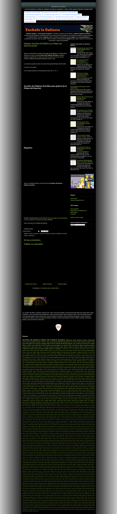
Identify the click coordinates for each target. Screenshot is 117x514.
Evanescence (83, 407)
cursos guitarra (75, 348)
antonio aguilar (48, 474)
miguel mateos (48, 400)
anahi (27, 417)
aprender (38, 342)
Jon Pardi (92, 452)
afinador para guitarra (90, 416)
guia (86, 485)
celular (80, 478)
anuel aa (54, 474)
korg (84, 426)
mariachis (38, 376)
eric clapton (59, 381)
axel (94, 354)
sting (90, 431)
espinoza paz (66, 352)
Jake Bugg (49, 409)
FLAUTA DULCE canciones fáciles (45, 16)
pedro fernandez (50, 500)
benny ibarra (76, 417)
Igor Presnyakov (72, 450)
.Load (23, 436)
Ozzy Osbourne (76, 462)
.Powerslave (49, 386)
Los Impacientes (67, 457)
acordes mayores (35, 391)
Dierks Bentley (39, 447)
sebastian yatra (74, 385)
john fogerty (57, 426)
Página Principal (47, 284)
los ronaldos (60, 428)
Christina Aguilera (29, 445)
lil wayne (55, 493)
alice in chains (68, 472)
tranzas (42, 404)
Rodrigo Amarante (76, 466)
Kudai (48, 410)
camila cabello (25, 478)
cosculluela (45, 367)
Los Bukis (28, 390)
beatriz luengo (70, 417)
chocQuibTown (25, 479)
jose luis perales (76, 426)
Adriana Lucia (29, 438)
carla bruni (49, 478)
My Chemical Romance (37, 390)
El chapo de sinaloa (75, 447)
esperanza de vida (68, 483)
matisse (39, 359)
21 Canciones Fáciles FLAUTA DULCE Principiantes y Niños (83, 61)
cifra (35, 479)
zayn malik (29, 435)
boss (55, 476)
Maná (31, 343)
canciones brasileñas (34, 478)
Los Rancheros (75, 457)
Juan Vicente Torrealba (66, 454)
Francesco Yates (81, 448)
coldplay (58, 352)
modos (71, 429)
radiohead (56, 385)
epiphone (54, 483)
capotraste (25, 393)
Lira (26, 457)
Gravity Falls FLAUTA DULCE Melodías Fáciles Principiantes (85, 98)
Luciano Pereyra (35, 459)
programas (32, 402)
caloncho (77, 476)
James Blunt (48, 452)
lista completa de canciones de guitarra (37, 219)
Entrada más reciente (31, 284)
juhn (91, 490)
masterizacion (25, 400)
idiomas (86, 381)
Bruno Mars (37, 357)
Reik (70, 345)
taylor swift (59, 359)
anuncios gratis (38, 362)
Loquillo (66, 410)
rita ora (80, 502)
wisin (72, 359)
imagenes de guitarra (52, 360)
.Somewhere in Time (44, 378)
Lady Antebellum (66, 455)
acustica (36, 472)
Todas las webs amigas (76, 217)
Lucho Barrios (38, 412)
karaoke (43, 492)
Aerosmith (54, 386)
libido (41, 369)
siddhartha (77, 431)
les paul (48, 428)
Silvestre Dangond (50, 414)
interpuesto (77, 486)
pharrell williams (62, 500)
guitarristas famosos (74, 381)
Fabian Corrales (42, 448)
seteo (67, 402)
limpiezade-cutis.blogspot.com (78, 210)
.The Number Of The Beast (56, 378)
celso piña (81, 419)
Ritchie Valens (74, 390)
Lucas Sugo (28, 459)
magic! (87, 428)
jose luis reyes (66, 490)
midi (71, 497)
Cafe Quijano (73, 441)
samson (37, 504)
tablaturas (31, 235)
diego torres (58, 393)
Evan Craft (30, 448)
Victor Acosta (57, 471)
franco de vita (64, 395)
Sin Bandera (53, 352)
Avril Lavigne (82, 386)
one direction (65, 345)
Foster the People (73, 448)
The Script (50, 469)
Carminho (24, 443)
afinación (28, 67)
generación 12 (44, 485)
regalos (61, 502)
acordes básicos (26, 391)
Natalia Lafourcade (48, 390)
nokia (59, 498)
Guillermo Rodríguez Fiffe (44, 450)
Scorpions (89, 390)
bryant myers (38, 419)
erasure (57, 483)
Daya (93, 445)
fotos (67, 381)
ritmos (29, 347)
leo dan (84, 374)
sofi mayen (54, 505)
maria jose (66, 495)
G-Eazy (86, 448)
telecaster (78, 505)
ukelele (74, 360)
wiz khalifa (77, 509)
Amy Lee (80, 438)
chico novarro (35, 421)
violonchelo (29, 371)
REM (69, 390)
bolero (52, 476)
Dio (70, 407)
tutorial (29, 386)
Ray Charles (45, 466)
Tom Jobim (63, 469)
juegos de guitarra (84, 367)
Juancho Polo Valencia (82, 454)
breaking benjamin (64, 476)
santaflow (73, 431)
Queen (24, 354)
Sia (33, 379)
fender (90, 362)
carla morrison (72, 362)
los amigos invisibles (65, 493)
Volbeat (24, 416)
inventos (26, 488)
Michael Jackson (80, 371)
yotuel (89, 433)
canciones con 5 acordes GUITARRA (68, 12)
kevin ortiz (61, 397)
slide (74, 402)
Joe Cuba (76, 452)
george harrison (65, 424)
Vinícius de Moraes (71, 471)
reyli (60, 385)
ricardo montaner (66, 385)
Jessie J (54, 409)
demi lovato (36, 423)
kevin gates (63, 492)
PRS (81, 462)
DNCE (47, 388)
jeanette (79, 488)
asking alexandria (53, 417)
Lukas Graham (54, 459)
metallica (29, 345)
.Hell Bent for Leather (81, 435)
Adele (52, 355)
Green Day (43, 345)
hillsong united (34, 397)
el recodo (36, 355)
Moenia (32, 462)
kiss (81, 374)
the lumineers (91, 402)
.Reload (33, 405)
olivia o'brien (84, 498)
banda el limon (65, 362)
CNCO (60, 355)
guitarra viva (69, 342)
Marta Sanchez (57, 460)
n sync (44, 498)
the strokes (25, 404)
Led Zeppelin (90, 360)
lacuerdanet (25, 493)
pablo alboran (64, 347)
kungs (86, 492)
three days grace (67, 359)
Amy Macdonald (85, 438)
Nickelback (89, 412)
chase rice (92, 478)
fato (46, 395)
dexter (73, 481)
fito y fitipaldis (69, 355)
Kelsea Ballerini (35, 410)
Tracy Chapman (73, 469)
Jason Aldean (54, 452)
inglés (90, 381)
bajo (64, 342)
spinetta (64, 505)
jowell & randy (81, 490)
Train (93, 390)
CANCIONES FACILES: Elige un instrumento (64, 16)
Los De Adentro (60, 457)
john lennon (44, 354)
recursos (53, 19)
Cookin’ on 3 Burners (46, 445)
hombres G (41, 374)
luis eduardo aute (72, 428)
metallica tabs (51, 429)
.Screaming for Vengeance (50, 405)
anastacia (24, 474)
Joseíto (58, 454)
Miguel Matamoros (77, 412)
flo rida (58, 395)
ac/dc (78, 342)
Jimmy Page (60, 409)
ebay (26, 483)
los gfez (37, 398)
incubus (62, 486)
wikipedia (79, 360)
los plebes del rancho (61, 233)
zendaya (31, 510)
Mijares (90, 460)
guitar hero (90, 485)
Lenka (76, 455)
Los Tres (73, 371)
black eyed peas (91, 417)
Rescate (50, 466)
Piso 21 (65, 390)
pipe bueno (69, 500)
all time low (81, 472)
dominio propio (91, 481)
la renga (88, 397)
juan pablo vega (29, 383)
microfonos (61, 429)
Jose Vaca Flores (53, 454)
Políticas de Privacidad (30, 21)
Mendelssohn (71, 460)
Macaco (49, 412)
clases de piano (26, 342)
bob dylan (86, 391)
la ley (55, 383)
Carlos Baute (25, 388)
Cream (60, 445)
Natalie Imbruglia (51, 462)
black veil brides (26, 419)
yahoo (86, 433)
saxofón (49, 504)
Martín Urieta (64, 460)
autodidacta (92, 366)
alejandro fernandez (31, 354)
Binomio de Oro (83, 440)
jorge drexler (63, 426)
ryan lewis (32, 504)
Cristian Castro (42, 388)
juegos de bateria (37, 383)
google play (65, 485)
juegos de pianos (43, 364)
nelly (47, 498)
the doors (24, 386)
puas (61, 431)
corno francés (80, 479)
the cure (40, 433)
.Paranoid (36, 378)
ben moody (37, 476)
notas (78, 350)
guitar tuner (81, 395)
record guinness (44, 502)
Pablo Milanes (91, 462)
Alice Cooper (25, 407)
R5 (27, 414)
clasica (63, 479)
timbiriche (28, 507)
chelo (71, 373)
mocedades (77, 497)
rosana (49, 376)
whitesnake (66, 509)
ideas (52, 486)
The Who (55, 469)
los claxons (60, 360)
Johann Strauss (86, 452)
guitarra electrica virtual (83, 424)
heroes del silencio (41, 360)
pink (32, 385)
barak (23, 476)
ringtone (76, 502)
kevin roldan (68, 397)
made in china (31, 495)
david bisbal (25, 360)
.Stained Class (59, 436)
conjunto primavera (82, 421)
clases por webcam (57, 479)
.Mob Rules (37, 436)
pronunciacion (46, 385)
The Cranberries (73, 414)
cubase (35, 481)
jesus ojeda (42, 490)
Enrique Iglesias (91, 350)
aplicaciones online (44, 417)
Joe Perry (80, 452)
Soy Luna (64, 357)
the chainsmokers (90, 385)
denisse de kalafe (43, 423)
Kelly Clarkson (49, 455)
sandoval (69, 431)
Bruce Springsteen (45, 441)
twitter (45, 404)
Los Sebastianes (82, 457)
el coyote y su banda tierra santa (75, 423)
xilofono (81, 509)
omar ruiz (90, 498)
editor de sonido (75, 393)
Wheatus (85, 471)
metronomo (32, 400)
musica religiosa (26, 385)
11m (76, 436)
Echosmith (68, 447)
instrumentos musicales (47, 397)
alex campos (37, 373)
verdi (80, 507)
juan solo (87, 490)
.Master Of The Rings (30, 436)
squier (67, 505)
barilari (26, 476)
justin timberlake (46, 383)
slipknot (27, 366)
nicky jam (92, 348)
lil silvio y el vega (49, 493)
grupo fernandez (77, 485)
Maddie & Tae (75, 459)
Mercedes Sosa (68, 412)
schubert (59, 504)
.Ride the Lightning (39, 405)
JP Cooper (30, 452)
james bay (65, 488)
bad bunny (79, 391)
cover (93, 421)
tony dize (51, 507)
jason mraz (52, 374)
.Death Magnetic (60, 435)
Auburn (41, 440)
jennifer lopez (92, 488)
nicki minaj (90, 429)
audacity (70, 474)
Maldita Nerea (82, 459)
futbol (69, 395)
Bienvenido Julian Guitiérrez (73, 440)
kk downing (81, 492)
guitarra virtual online (89, 395)
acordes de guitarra (33, 233)
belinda (33, 476)
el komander (86, 362)
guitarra (33, 342)
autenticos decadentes (66, 391)
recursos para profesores (53, 502)
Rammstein (36, 414)
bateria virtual (55, 373)
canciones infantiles (55, 343)
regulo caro (54, 359)
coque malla (89, 421)
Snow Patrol (66, 414)
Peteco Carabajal (76, 464)
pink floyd (37, 348)
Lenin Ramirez (61, 410)
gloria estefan (53, 485)
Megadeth (56, 357)
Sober (58, 467)
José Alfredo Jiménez (68, 354)
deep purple (46, 352)
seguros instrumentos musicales (84, 504)
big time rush (47, 476)
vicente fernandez (55, 347)
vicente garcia (65, 433)
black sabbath (25, 355)
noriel (62, 498)
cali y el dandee (67, 379)
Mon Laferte (84, 412)
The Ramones (44, 469)
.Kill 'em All (37, 386)
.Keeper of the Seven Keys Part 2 (82, 404)
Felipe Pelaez (56, 448)
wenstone (61, 509)
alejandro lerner (44, 391)
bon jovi (61, 379)
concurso (28, 381)
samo (57, 402)
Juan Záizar (73, 454)
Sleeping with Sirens (52, 467)
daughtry (49, 481)
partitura (24, 350)
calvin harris (87, 476)
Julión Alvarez (30, 350)
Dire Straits (53, 366)
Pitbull (93, 371)
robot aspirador (74, 209)
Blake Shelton (42, 407)
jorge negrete (70, 426)
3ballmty (88, 436)
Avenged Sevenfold (73, 386)
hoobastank (32, 426)
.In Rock (93, 435)
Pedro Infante (87, 371)
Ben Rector (64, 440)
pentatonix (56, 500)
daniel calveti (52, 393)
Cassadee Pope (38, 443)
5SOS (32, 357)
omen (93, 498)
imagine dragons (68, 367)
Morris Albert (44, 462)
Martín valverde (61, 412)
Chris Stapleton (81, 443)
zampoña (24, 435)
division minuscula (44, 381)
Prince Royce (88, 354)
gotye (73, 424)
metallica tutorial (40, 497)
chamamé (29, 421)
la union (91, 426)
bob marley (33, 352)
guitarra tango (91, 424)
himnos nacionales (38, 486)
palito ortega (30, 500)
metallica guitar (25, 497)
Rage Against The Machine (28, 466)
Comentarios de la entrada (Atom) (49, 288)
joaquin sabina (58, 374)
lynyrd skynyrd (83, 428)
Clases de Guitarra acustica (47, 233)
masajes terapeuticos (82, 495)
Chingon (76, 443)
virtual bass (44, 509)
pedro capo (48, 431)
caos (71, 419)
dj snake (68, 393)
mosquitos (73, 214)
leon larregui (36, 369)
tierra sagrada (31, 404)
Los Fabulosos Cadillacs (64, 371)
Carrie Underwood (31, 443)
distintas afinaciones (83, 481)
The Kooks (79, 414)
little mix (59, 493)
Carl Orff (78, 441)
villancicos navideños (55, 348)
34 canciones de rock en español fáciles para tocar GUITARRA (84, 148)
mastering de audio (90, 398)
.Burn (55, 435)
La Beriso (60, 455)
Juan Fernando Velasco (79, 409)
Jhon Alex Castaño (69, 452)
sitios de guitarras (45, 505)
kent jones (54, 492)
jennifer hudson (85, 488)
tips (44, 507)
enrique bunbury (33, 360)
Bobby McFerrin (49, 407)
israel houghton (46, 488)
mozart (88, 497)
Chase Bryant (70, 443)
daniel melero (44, 481)
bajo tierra (84, 474)
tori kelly (37, 404)
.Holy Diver (88, 435)
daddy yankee (91, 373)
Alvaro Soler (31, 407)
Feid (91, 407)
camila (38, 352)
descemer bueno (67, 481)
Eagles (74, 388)
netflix (86, 429)
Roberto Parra (63, 466)
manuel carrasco (90, 383)
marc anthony (60, 369)
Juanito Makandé (91, 454)
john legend (56, 397)
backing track (48, 379)
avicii (47, 373)
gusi (94, 485)
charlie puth (31, 393)
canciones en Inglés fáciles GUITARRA (33, 14)
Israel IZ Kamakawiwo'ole (81, 450)
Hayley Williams (53, 450)
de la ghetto (31, 423)
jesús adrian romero (50, 490)
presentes (87, 500)
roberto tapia (85, 502)
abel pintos (36, 350)
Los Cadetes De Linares (82, 410)
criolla (23, 481)
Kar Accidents (42, 455)
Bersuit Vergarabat (90, 386)
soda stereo (34, 347)
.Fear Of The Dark (78, 376)
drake (23, 483)
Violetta (77, 471)
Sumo (77, 467)
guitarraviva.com (26, 426)
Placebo (24, 414)
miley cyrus (44, 376)
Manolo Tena (88, 459)
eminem (91, 423)
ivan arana (52, 488)
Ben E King (36, 407)
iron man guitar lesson (33, 488)
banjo (93, 474)
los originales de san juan (89, 493)
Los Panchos (32, 412)
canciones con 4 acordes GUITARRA (50, 12)
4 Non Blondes (77, 405)
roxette (93, 502)
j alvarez (56, 488)
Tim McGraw (92, 414)
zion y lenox (57, 404)
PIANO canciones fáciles (30, 16)
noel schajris (80, 400)
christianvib (91, 340)
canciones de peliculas (52, 342)
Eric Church (88, 447)
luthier (78, 428)
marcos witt (81, 398)
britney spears (71, 476)
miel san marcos (40, 400)
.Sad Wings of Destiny (50, 436)
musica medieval (32, 498)
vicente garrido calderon (86, 507)
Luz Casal (66, 459)
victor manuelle (29, 509)
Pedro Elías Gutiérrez (62, 464)
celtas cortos (87, 419)
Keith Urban (29, 410)
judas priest (66, 348)
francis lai (92, 483)
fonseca (75, 355)
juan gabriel (73, 352)
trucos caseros (67, 507)
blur (83, 391)
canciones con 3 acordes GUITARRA (32, 12)
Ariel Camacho (55, 57)
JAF (27, 452)
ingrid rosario (67, 486)
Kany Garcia (36, 455)
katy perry (77, 374)
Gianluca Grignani (36, 409)
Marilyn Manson (60, 366)
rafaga (25, 502)
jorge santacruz (59, 490)
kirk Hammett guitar (70, 492)
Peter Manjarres (84, 464)
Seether (45, 467)
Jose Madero (46, 454)
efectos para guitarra (80, 357)
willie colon (71, 509)
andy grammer (41, 474)
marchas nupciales (46, 495)
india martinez (47, 426)
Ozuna (60, 357)
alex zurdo (50, 472)
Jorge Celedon (31, 454)
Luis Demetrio (48, 459)
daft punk (37, 381)
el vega (35, 483)
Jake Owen (35, 452)
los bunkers (56, 364)
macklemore (25, 495)
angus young (85, 366)
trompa (58, 507)
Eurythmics (24, 448)
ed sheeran (31, 348)
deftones (59, 481)
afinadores (92, 359)
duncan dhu (65, 423)
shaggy (35, 505)
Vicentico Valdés (50, 471)
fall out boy (47, 424)
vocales (49, 509)
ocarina (65, 498)
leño (41, 493)
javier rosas (70, 488)
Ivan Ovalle (89, 450)
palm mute (35, 500)
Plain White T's (91, 464)
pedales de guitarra (46, 359)
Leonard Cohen (81, 455)
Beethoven (71, 378)
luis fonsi (45, 369)
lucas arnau (65, 428)
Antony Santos (36, 440)
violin (76, 433)
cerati (41, 352)
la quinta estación (82, 397)
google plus (70, 485)
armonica (42, 379)
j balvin (75, 350)
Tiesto (58, 469)
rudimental (24, 504)
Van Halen (29, 471)
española (61, 483)
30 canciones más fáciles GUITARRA (51, 14)
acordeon (32, 472)
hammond (28, 486)
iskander (40, 488)
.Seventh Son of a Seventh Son (63, 405)
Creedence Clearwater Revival (42, 366)
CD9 (69, 441)
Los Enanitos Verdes (79, 354)
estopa (87, 357)
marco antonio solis (31, 376)
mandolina (39, 495)
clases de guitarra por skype (46, 479)
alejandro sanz (71, 343)
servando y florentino (29, 505)
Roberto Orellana (56, 466)
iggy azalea (41, 426)
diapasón (77, 481)
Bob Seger (32, 441)
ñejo (37, 510)
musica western (39, 498)
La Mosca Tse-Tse (53, 410)
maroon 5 (34, 359)
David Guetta (52, 388)
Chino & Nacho (85, 378)
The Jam (39, 469)
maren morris (67, 369)
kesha (58, 492)
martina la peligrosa (73, 495)
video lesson (71, 433)
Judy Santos (25, 455)
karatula (47, 492)
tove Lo (54, 507)
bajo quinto (79, 474)
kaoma (39, 492)
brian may (32, 419)
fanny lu (78, 483)
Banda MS (64, 343)
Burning (66, 441)
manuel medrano (52, 369)
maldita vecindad (33, 429)
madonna (60, 398)
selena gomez (81, 369)
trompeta (62, 507)
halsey (23, 486)
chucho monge (47, 421)
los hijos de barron (44, 398)
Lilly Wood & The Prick (90, 455)
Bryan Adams (52, 441)
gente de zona (58, 424)
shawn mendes (46, 355)
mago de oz (83, 383)
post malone (81, 500)
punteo (52, 385)
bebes (30, 476)
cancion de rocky (45, 419)
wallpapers (60, 354)
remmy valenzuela (82, 364)
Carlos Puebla (91, 441)
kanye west (35, 492)
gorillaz (70, 424)
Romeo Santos (26, 352)
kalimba (52, 383)
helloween (81, 381)
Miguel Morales (85, 460)
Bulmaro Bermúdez (60, 441)
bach (50, 373)
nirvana (75, 342)
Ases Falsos (65, 386)
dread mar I (25, 374)
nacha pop (74, 400)
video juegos (83, 350)
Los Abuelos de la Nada (38, 457)
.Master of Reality (29, 378)
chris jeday (31, 479)
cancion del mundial (54, 419)
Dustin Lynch (63, 447)
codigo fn (75, 421)
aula (73, 474)
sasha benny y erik (43, 504)
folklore (46, 350)
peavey (44, 431)
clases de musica (77, 373)
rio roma (90, 352)
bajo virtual (89, 474)
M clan (70, 459)
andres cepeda (44, 348)
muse (64, 350)
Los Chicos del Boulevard (50, 457)
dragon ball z (52, 381)
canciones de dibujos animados (80, 345)
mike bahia (64, 400)
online (85, 400)
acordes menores (57, 416)
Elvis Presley (83, 447)
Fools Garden (65, 448)
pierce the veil (54, 431)
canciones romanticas (64, 373)
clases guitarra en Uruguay (67, 421)
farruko (50, 367)
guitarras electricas (30, 364)
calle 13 (73, 379)
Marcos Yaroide (50, 460)
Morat (30, 379)
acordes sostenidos (73, 416)
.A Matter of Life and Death (40, 435)
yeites (23, 510)
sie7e (71, 402)
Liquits (23, 457)
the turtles (50, 433)
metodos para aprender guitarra (63, 497)
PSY (62, 390)
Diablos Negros (25, 447)
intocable (46, 374)
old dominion (78, 498)
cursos (32, 381)
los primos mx (54, 428)
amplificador (43, 373)
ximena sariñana (87, 509)
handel (31, 486)
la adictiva (50, 364)
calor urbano (82, 476)
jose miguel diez (74, 490)
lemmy (38, 493)
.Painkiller (43, 436)
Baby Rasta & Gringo (48, 440)
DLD (93, 352)
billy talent (85, 417)
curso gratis (84, 373)
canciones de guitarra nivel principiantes (56, 218)
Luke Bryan (60, 459)
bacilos (74, 391)
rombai (89, 502)
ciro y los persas (56, 421)
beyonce (42, 476)
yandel (32, 386)
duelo (61, 423)
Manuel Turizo (28, 460)
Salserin (37, 467)
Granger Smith (35, 450)
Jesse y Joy (41, 347)
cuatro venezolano (29, 481)
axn (75, 474)
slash (81, 431)
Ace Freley (66, 378)
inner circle (72, 486)
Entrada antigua (62, 284)
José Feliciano (46, 371)
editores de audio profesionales (87, 393)
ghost (37, 374)
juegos (37, 364)
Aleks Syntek (92, 405)
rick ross (72, 502)
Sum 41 (74, 467)
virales (39, 509)
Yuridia (37, 416)
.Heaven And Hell (72, 435)
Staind (61, 467)
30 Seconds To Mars (81, 436)
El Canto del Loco (76, 407)
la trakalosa (60, 383)
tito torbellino (56, 433)
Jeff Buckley (79, 388)
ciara (51, 421)
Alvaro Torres (75, 438)
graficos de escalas (73, 19)
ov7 (88, 400)
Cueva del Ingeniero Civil (77, 200)
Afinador (56, 355)
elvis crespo (40, 483)
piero (59, 431)
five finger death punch (85, 483)
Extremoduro (35, 448)
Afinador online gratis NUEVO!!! (42, 19)
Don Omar (92, 378)
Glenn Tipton (92, 448)
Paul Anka (47, 464)
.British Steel (72, 404)
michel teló (56, 429)
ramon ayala (45, 402)
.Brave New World (50, 435)
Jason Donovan (60, 452)
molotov (69, 400)
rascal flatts (29, 502)
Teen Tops (86, 467)
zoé (70, 348)
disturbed (57, 423)
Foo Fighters (50, 357)
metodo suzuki (52, 497)
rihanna (65, 360)
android (36, 474)
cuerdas (39, 481)
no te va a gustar (67, 364)
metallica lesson (32, 497)
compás (71, 479)
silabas (39, 505)
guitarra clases (82, 340)
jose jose (64, 374)
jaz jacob (76, 488)
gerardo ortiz (52, 350)
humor (49, 486)
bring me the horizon (37, 367)
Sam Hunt (41, 467)
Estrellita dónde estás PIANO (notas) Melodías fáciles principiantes (85, 50)
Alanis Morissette (84, 405)
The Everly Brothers (26, 469)
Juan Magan (85, 388)
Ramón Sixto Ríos (38, 466)
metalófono (46, 497)
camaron (93, 476)
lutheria (78, 383)
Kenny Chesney (42, 410)
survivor (70, 505)
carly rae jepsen (72, 478)
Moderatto (28, 462)
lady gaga (30, 369)
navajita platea (79, 429)
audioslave (64, 417)
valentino (76, 507)
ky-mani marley (91, 492)
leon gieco (44, 428)
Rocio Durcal (69, 466)
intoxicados (83, 486)
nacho (74, 429)
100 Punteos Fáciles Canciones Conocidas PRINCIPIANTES (83, 75)
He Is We (60, 450)
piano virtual (75, 364)
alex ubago (36, 379)
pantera (39, 500)
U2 (62, 348)
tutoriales (92, 345)
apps (58, 474)
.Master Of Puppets (37, 371)
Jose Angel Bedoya (38, 454)
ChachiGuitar (54, 443)
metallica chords (91, 495)
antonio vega (52, 391)
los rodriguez (73, 383)
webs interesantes (55, 509)
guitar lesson (74, 395)
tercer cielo (83, 505)
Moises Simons (37, 462)
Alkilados (59, 386)
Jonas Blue (24, 454)
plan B (27, 402)
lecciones (39, 428)
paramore (92, 400)
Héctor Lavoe (65, 450)
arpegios (43, 343)
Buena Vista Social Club (58, 407)
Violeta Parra (30, 373)
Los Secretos (90, 457)
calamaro (31, 355)
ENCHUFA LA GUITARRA (58, 6)
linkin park (29, 359)
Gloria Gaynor (25, 450)
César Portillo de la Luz (67, 445)
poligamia (74, 500)
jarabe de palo (76, 367)
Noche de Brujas (69, 462)
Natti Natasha (62, 462)
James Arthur (42, 452)
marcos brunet (60, 495)
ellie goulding (86, 423)
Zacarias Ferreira (26, 472)
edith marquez (31, 483)
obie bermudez (28, 431)
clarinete (38, 479)
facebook (74, 483)
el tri (34, 374)
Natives (56, 462)
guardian (83, 485)
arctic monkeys (71, 357)
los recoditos (66, 383)
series (33, 345)
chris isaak (40, 421)
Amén (91, 438)
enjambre (34, 395)
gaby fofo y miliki (37, 485)
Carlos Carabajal (84, 441)
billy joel (81, 417)
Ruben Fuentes (29, 467)
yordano (27, 510)
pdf (76, 369)
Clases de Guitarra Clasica (76, 347)
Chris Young (87, 443)
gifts (49, 485)
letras (74, 340)
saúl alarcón (54, 504)
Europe (93, 447)
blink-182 (29, 367)
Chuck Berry (67, 407)
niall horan (51, 498)
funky (53, 424)
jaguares (53, 426)
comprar (67, 479)
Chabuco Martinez (47, 443)
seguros (75, 504)
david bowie (54, 481)
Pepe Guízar (70, 464)
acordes (79, 366)
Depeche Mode (60, 388)
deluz (62, 481)
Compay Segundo (37, 445)
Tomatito (67, 469)
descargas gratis (51, 423)
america (24, 417)
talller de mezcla (83, 402)
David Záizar (89, 445)
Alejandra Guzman (48, 438)
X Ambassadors (29, 416)
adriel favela (45, 472)
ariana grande (57, 362)
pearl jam (40, 431)
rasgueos (71, 350)
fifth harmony (55, 367)
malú (35, 495)
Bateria (24, 345)
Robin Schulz (42, 414)
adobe (40, 472)
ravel (39, 502)
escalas (64, 381)
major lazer (92, 428)
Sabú (34, 467)
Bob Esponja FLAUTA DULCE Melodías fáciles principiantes (83, 123)
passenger (44, 500)
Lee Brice (72, 455)
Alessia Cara (55, 438)
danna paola (25, 423)
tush (60, 433)
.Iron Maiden (87, 376)
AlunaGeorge (61, 438)
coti (62, 352)
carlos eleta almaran (64, 478)
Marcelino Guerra (36, 460)
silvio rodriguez (89, 369)
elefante (64, 355)
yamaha (93, 509)
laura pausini (34, 428)
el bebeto (30, 374)
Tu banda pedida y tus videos (84, 469)
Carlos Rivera (78, 378)
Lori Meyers (30, 457)
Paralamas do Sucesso (35, 464)
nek (84, 429)
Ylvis (34, 416)
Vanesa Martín (35, 471)
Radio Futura (31, 414)
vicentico (31, 366)
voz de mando (70, 376)
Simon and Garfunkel (59, 414)
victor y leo (35, 509)
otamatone (24, 500)
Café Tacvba (43, 357)
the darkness (45, 433)
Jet (56, 409)
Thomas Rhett (85, 414)
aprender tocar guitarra (48, 362)
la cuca (87, 426)
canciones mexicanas (82, 343)
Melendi (38, 345)
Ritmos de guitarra (29, 19)
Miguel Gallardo (77, 460)
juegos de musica (81, 355)
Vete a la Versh (42, 471)
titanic (47, 507)
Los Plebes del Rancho (43, 57)
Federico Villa (49, 448)
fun (51, 424)
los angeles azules (29, 398)
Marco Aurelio (43, 460)
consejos (75, 479)
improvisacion (57, 486)
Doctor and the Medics (55, 447)
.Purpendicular (28, 405)
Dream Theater (68, 388)
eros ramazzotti (41, 395)
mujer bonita (25, 498)
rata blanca (35, 502)
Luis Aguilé (42, 459)
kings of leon (74, 397)
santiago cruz (62, 402)
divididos (64, 393)
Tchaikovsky (81, 467)
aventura (24, 367)
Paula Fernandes (53, 464)
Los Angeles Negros (72, 410)
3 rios (72, 405)
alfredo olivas (62, 472)
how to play (44, 486)
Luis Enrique (44, 412)
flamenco (54, 395)
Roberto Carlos (82, 390)
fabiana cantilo (42, 424)
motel (86, 497)
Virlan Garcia (74, 366)
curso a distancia (38, 393)
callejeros (92, 391)
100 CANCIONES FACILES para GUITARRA (71, 14)
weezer (83, 433)
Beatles (61, 342)
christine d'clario (86, 379)
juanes (47, 347)
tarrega (74, 505)
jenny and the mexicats (27, 490)
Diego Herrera (32, 447)
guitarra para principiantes (54, 345)
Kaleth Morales (54, 371)
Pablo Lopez (85, 462)
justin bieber (82, 348)
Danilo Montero (76, 445)
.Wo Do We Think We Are (68, 436)
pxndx (91, 355)
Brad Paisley (38, 441)
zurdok (34, 510)
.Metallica (43, 386)
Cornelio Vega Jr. (33, 388)
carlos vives (79, 362)
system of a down (55, 376)
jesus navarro (37, 490)
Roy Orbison (88, 466)
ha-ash (41, 355)
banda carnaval (55, 379)
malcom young (25, 429)
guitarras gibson (26, 397)
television (70, 360)
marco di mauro (53, 495)
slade (50, 505)
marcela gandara (73, 398)
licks (44, 493)
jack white (61, 488)
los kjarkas (80, 493)
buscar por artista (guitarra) (82, 16)
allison (32, 362)
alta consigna (88, 472)
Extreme (88, 407)
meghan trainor (44, 429)
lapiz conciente (31, 493)
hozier (36, 426)
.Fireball (66, 435)
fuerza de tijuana (29, 485)
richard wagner (66, 502)
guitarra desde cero (83, 19)
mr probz (93, 497)
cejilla (47, 343)
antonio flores (37, 417)
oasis (67, 350)
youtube (93, 433)
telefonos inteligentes (33, 433)
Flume (60, 448)
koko (82, 426)
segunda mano (70, 504)
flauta (27, 343)
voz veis (79, 433)
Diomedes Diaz (46, 447)
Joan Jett (66, 409)
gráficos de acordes (62, 19)
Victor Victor (63, 471)
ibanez (39, 397)
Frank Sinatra (29, 409)
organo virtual (35, 431)
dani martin (45, 393)
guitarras (61, 367)
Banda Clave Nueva (57, 440)
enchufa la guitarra (47, 483)
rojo (50, 402)
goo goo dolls (60, 485)
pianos (87, 355)
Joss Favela (71, 409)
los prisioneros (53, 398)
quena (90, 500)
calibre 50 (42, 350)
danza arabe (73, 212)
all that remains (75, 472)
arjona (24, 343)
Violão (81, 471)
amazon (93, 472)
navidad (24, 347)
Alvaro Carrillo (68, 438)
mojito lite (82, 497)
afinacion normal (81, 416)
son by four (59, 505)
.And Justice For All (64, 404)
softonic (77, 402)
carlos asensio (55, 478)
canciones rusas (42, 478)
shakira (55, 354)
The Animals (92, 467)
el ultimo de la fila (26, 395)
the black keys (82, 385)
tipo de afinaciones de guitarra (37, 507)
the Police (91, 505)
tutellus (72, 507)
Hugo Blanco (43, 409)
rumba (28, 504)
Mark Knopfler (54, 412)
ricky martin (90, 364)
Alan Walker (40, 438)
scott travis (63, 504)
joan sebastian (58, 350)
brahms (57, 476)
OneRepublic (57, 390)
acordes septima (64, 416)
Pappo (28, 464)
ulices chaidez (63, 376)
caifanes (39, 354)
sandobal (64, 431)
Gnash (30, 450)
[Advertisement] (31, 76)
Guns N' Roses (78, 359)
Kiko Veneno (55, 455)
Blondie (88, 440)
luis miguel (50, 354)
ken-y (51, 492)
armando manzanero (63, 474)
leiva (36, 493)
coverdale (86, 479)
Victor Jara (67, 366)
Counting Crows (54, 445)
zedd (33, 435)
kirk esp (77, 492)
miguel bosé (67, 429)
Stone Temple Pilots (67, 467)
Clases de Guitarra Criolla (88, 342)
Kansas (31, 455)
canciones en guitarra (64, 419)
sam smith (53, 402)
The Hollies (34, 469)
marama (61, 364)
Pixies (93, 412)
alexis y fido (55, 472)
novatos (73, 369)
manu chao (66, 398)
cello (78, 478)
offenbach (73, 498)
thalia (87, 505)
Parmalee (42, 464)
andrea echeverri (30, 474)
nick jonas (56, 498)
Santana (24, 373)
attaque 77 (59, 417)
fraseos (24, 485)
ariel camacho (37, 343)
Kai (29, 455)
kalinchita (30, 492)
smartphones (85, 431)
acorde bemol (42, 416)
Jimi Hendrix (25, 379)
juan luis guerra (71, 374)
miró (73, 497)
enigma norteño (34, 424)
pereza (24, 402)
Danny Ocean (83, 445)
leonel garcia (89, 374)
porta (77, 500)
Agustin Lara (35, 438)
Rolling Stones (85, 359)
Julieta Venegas (88, 409)
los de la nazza (74, 493)
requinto (26, 235)
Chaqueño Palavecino (62, 443)
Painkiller (24, 464)
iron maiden (91, 343)
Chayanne (84, 360)
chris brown (78, 379)
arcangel (58, 391)
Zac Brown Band (91, 471)
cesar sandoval (86, 478)
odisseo (69, 498)
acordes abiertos (49, 416)
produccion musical (38, 385)
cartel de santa (75, 419)
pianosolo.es (73, 198)
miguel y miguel (57, 400)
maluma (87, 348)
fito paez (49, 395)
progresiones (38, 402)
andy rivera (31, 417)
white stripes (50, 404)
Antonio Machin (29, 440)
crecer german (91, 479)
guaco (76, 424)
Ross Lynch (83, 466)
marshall (39, 429)
